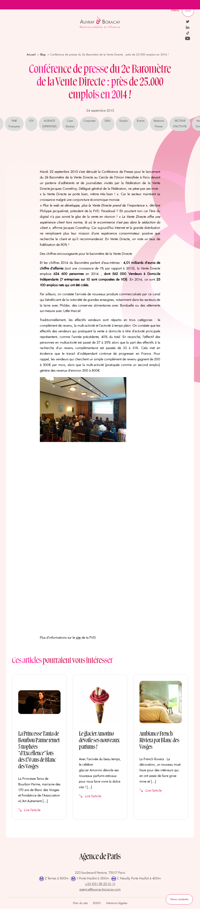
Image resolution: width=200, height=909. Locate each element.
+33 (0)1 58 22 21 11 (100, 884)
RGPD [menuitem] (97, 903)
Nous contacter (179, 899)
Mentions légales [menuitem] (116, 903)
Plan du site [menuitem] (80, 903)
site (78, 637)
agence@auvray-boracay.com (100, 889)
